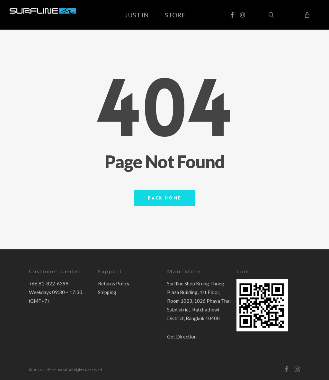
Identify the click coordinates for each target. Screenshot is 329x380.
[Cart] (306, 15)
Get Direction (182, 336)
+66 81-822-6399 (48, 283)
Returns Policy (113, 283)
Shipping (107, 292)
